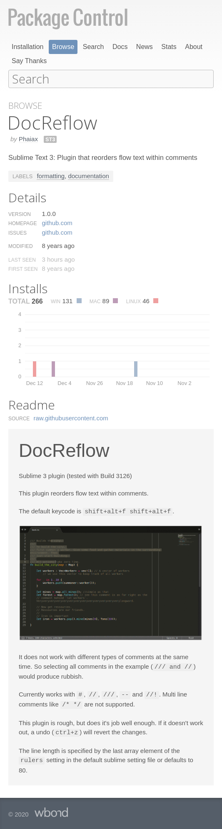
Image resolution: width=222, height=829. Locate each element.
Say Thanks (29, 60)
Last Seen (22, 259)
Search (93, 46)
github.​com (57, 222)
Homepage (22, 223)
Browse (63, 46)
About (193, 46)
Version (19, 214)
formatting (51, 175)
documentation (88, 175)
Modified (20, 246)
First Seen (22, 269)
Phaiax (28, 138)
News (144, 46)
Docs (119, 46)
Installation (28, 46)
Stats (168, 46)
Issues (17, 232)
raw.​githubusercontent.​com (71, 417)
